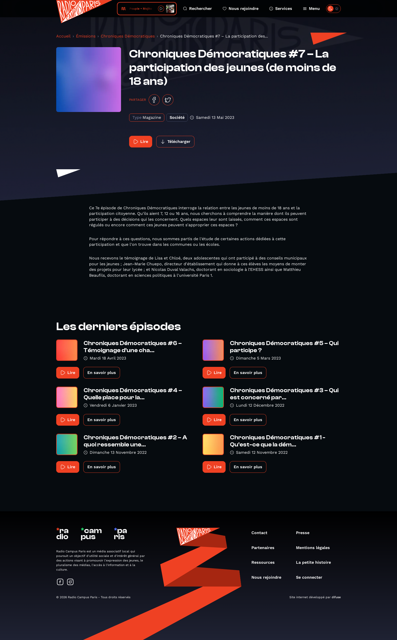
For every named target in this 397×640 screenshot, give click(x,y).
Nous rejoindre (241, 8)
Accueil (63, 36)
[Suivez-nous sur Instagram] (70, 582)
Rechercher (197, 8)
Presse (305, 532)
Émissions (85, 36)
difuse (336, 597)
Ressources (265, 562)
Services (280, 8)
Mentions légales (315, 547)
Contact (261, 532)
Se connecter (311, 577)
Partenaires (265, 547)
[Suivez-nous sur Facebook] (60, 582)
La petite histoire (316, 562)
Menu (311, 8)
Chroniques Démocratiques (128, 36)
